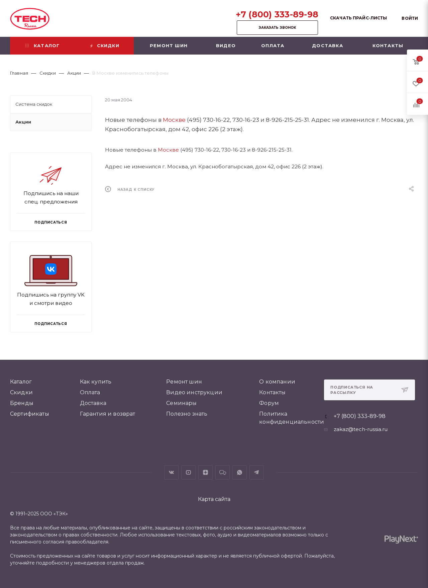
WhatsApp (239, 472)
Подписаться (50, 324)
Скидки (21, 392)
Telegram (256, 472)
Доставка (93, 403)
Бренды (21, 403)
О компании (277, 382)
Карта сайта (214, 499)
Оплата (90, 392)
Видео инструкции (194, 392)
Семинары (181, 403)
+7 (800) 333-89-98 (277, 14)
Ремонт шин (184, 382)
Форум (269, 403)
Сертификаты (29, 414)
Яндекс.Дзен (205, 472)
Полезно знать (186, 414)
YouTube (188, 472)
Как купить (96, 382)
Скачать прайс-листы (358, 17)
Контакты (272, 392)
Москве (174, 119)
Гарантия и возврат (107, 414)
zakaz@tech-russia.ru (361, 429)
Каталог (21, 382)
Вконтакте (171, 472)
